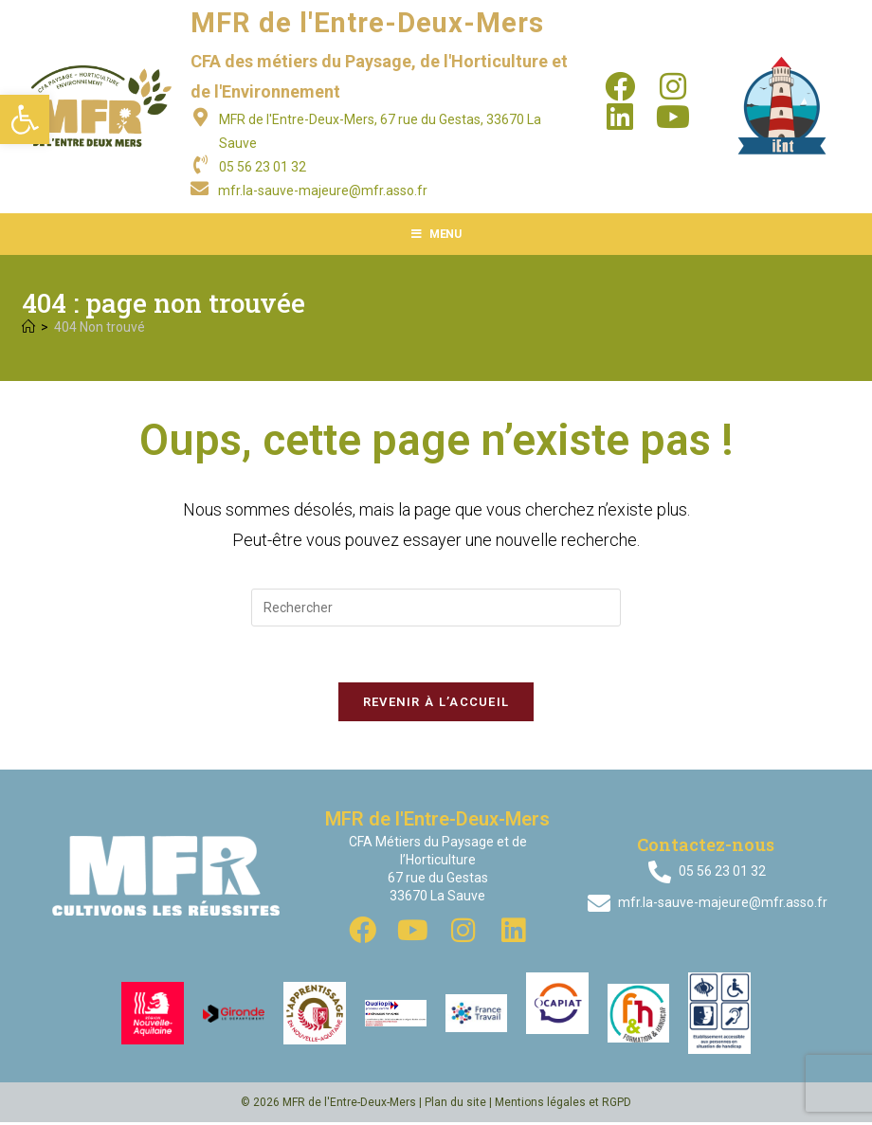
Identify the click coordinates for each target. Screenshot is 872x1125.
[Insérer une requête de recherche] (436, 607)
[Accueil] (28, 327)
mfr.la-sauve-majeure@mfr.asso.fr (322, 190)
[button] (24, 119)
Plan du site (455, 1105)
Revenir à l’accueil (436, 704)
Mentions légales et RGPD (563, 1105)
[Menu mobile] (436, 234)
